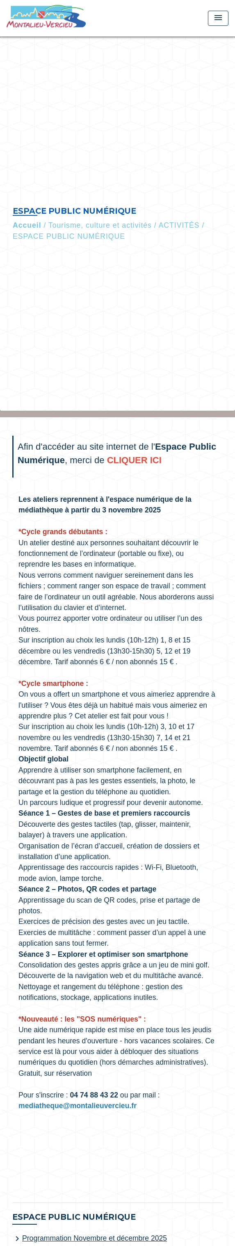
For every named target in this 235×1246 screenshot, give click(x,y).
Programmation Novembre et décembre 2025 (89, 1239)
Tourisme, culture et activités (100, 225)
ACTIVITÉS (179, 225)
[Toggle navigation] (218, 18)
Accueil (27, 225)
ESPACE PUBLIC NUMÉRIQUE (69, 236)
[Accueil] (46, 18)
